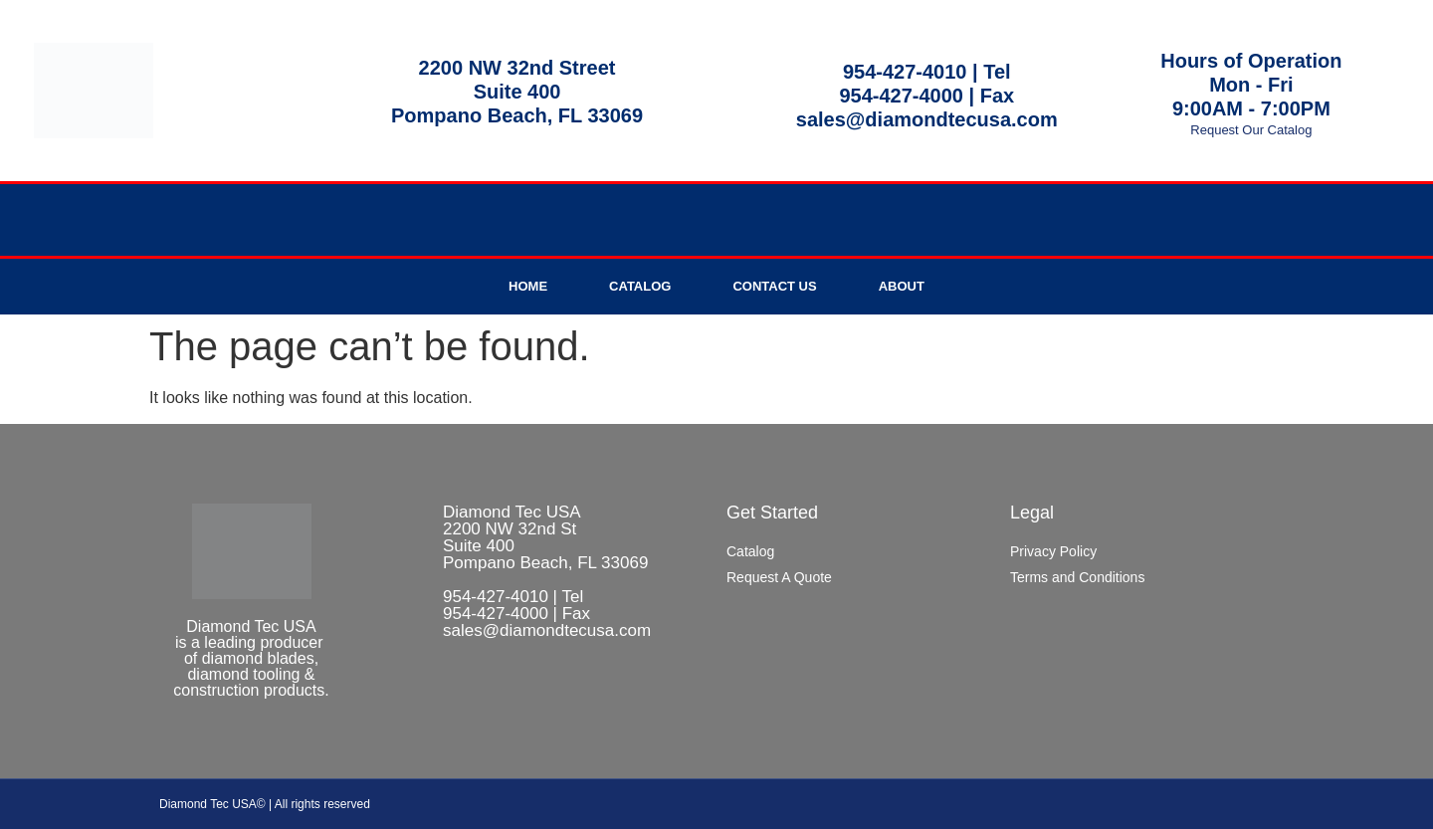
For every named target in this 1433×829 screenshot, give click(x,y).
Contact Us (774, 286)
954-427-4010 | (913, 72)
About (901, 286)
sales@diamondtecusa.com (927, 119)
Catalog (640, 286)
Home (528, 286)
